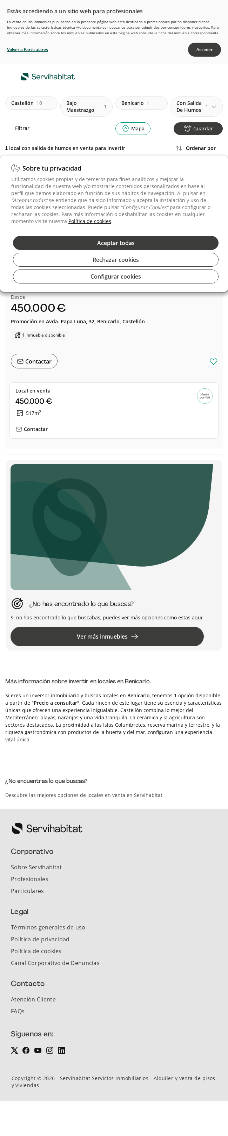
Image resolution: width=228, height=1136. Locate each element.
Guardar (203, 128)
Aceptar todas (116, 243)
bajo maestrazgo (86, 106)
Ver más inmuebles (107, 636)
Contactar (38, 361)
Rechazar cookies (116, 260)
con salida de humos (192, 106)
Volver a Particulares (27, 49)
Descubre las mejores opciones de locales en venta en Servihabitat (83, 795)
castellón (26, 103)
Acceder (204, 49)
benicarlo (135, 103)
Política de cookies (89, 221)
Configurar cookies (115, 276)
